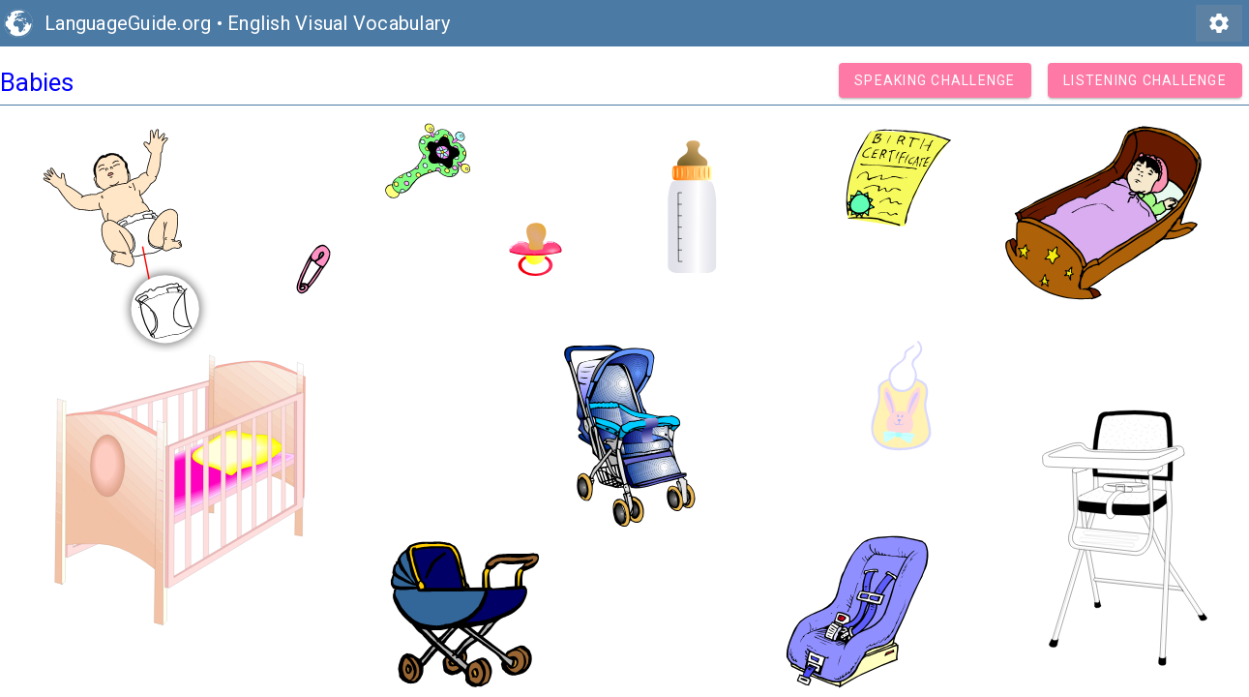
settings (1219, 23)
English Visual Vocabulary (338, 23)
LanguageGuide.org (128, 23)
